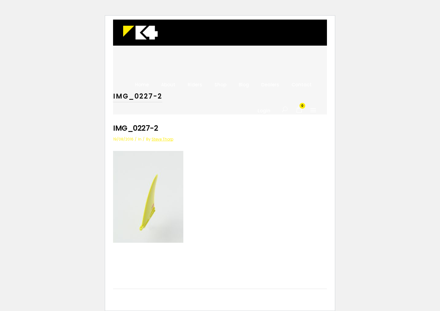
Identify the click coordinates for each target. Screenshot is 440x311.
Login (264, 111)
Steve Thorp (162, 139)
